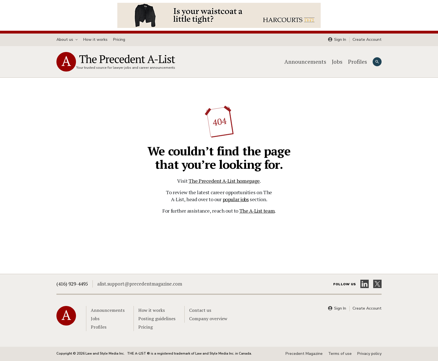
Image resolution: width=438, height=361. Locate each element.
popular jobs (236, 199)
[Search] (377, 61)
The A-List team (257, 210)
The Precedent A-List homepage (224, 180)
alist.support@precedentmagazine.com (139, 284)
